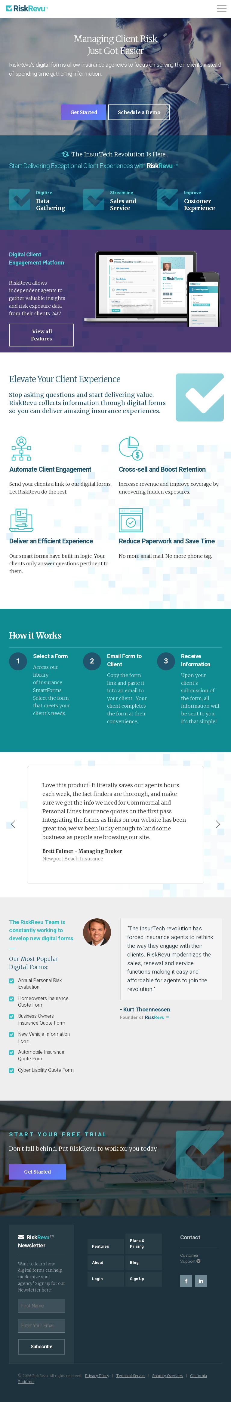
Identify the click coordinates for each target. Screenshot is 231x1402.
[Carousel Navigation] (115, 824)
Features (100, 1246)
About (97, 1262)
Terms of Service (130, 1375)
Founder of (144, 1017)
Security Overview (167, 1375)
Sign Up (137, 1278)
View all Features (41, 334)
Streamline (121, 192)
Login (97, 1278)
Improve (192, 192)
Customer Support (190, 1258)
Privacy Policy (97, 1375)
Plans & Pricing (137, 1243)
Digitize (44, 192)
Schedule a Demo (139, 112)
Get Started (83, 112)
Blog (134, 1262)
